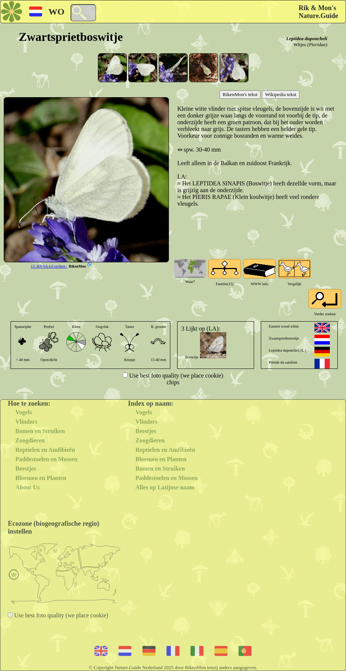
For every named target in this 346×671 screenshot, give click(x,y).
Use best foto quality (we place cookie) (175, 375)
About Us (27, 487)
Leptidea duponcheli (306, 38)
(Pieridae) (317, 44)
